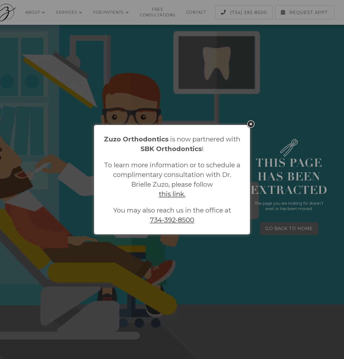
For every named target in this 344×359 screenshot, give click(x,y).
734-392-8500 (172, 220)
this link (171, 194)
